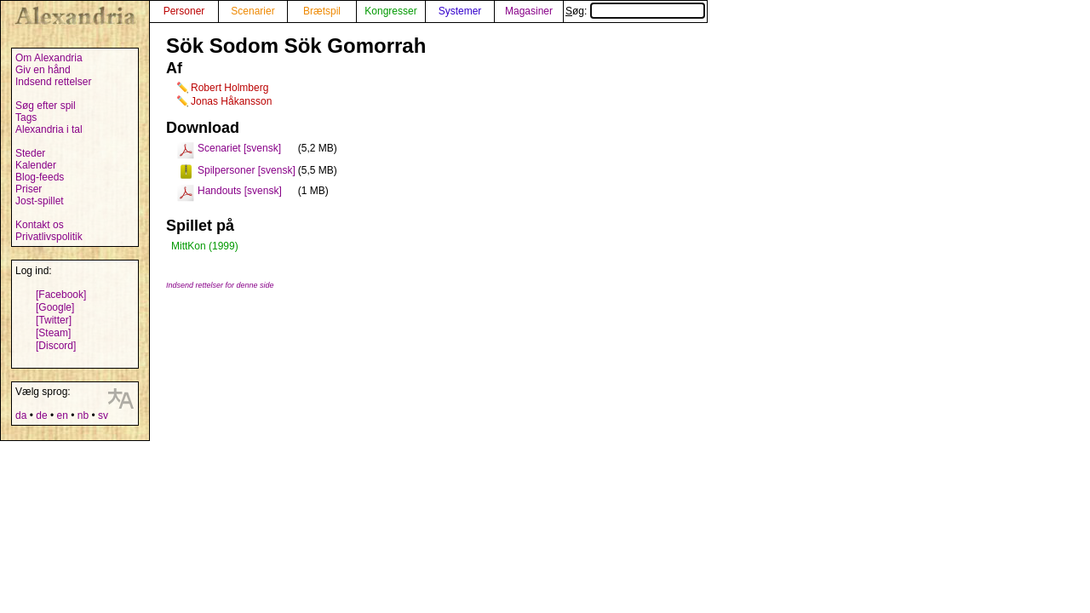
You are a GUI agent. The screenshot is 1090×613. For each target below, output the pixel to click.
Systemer (460, 11)
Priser (28, 189)
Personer (184, 11)
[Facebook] (61, 295)
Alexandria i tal (49, 129)
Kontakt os (39, 225)
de (41, 415)
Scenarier (252, 11)
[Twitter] (54, 320)
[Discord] (56, 346)
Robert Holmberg (229, 88)
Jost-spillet (39, 201)
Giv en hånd (43, 70)
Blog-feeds (39, 177)
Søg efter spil (45, 106)
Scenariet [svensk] (239, 148)
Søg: (635, 11)
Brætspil (322, 11)
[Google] (55, 307)
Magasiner (529, 11)
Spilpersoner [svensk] (246, 170)
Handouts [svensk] (240, 191)
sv (103, 415)
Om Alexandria (49, 58)
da (20, 415)
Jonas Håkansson (231, 101)
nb (83, 415)
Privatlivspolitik (49, 237)
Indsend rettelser (53, 82)
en (61, 415)
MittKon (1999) (204, 246)
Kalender (35, 165)
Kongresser (390, 11)
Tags (26, 117)
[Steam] (53, 333)
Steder (30, 153)
